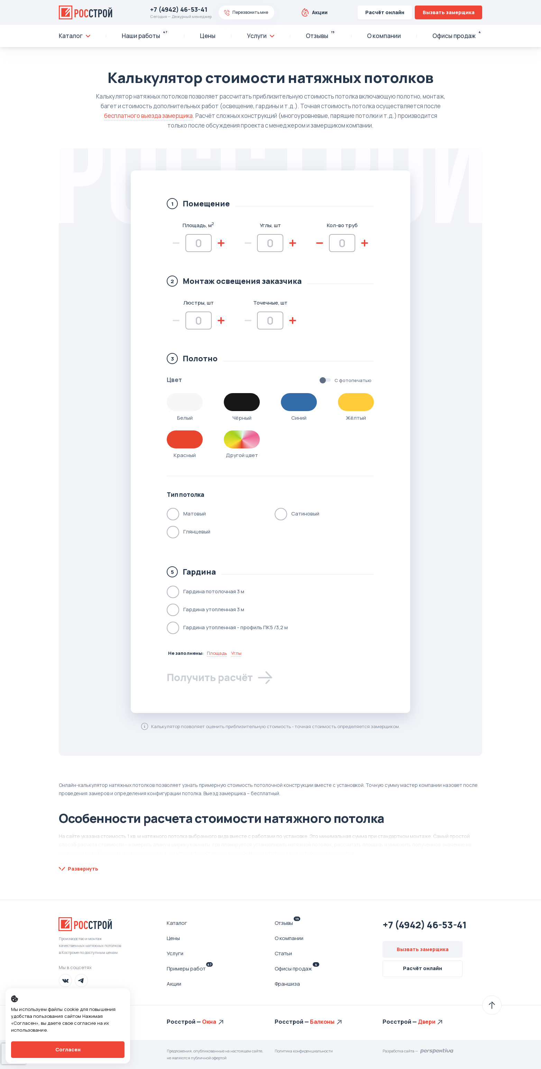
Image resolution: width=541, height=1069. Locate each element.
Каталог (177, 923)
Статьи (283, 953)
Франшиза (287, 983)
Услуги (175, 953)
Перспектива (437, 1051)
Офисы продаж (297, 968)
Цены (173, 938)
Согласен (68, 1049)
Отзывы (287, 923)
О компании (289, 938)
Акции (320, 12)
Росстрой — (184, 1021)
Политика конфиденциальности (304, 1050)
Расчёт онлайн (384, 12)
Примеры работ (190, 968)
